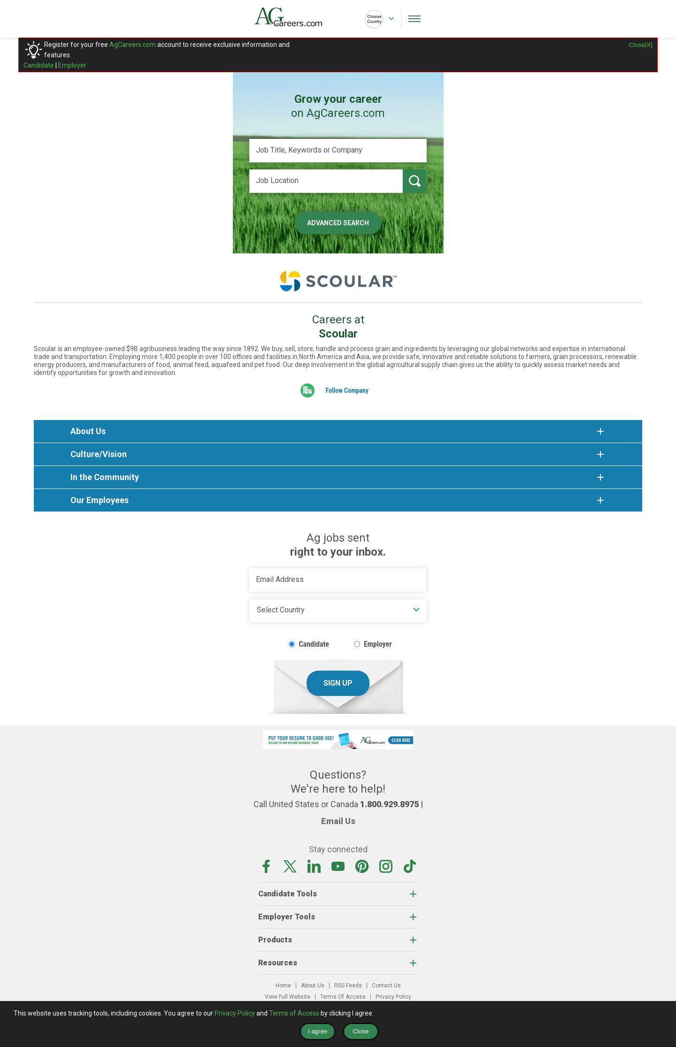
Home (283, 985)
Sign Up (338, 683)
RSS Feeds (348, 985)
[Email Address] (338, 580)
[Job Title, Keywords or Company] (338, 150)
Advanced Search (338, 223)
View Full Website (287, 997)
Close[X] (640, 44)
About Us (312, 985)
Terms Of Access (343, 997)
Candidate (38, 65)
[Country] (338, 610)
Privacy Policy (393, 997)
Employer (72, 65)
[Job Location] (326, 181)
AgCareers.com (132, 44)
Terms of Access (294, 1013)
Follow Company (347, 390)
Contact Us (386, 985)
